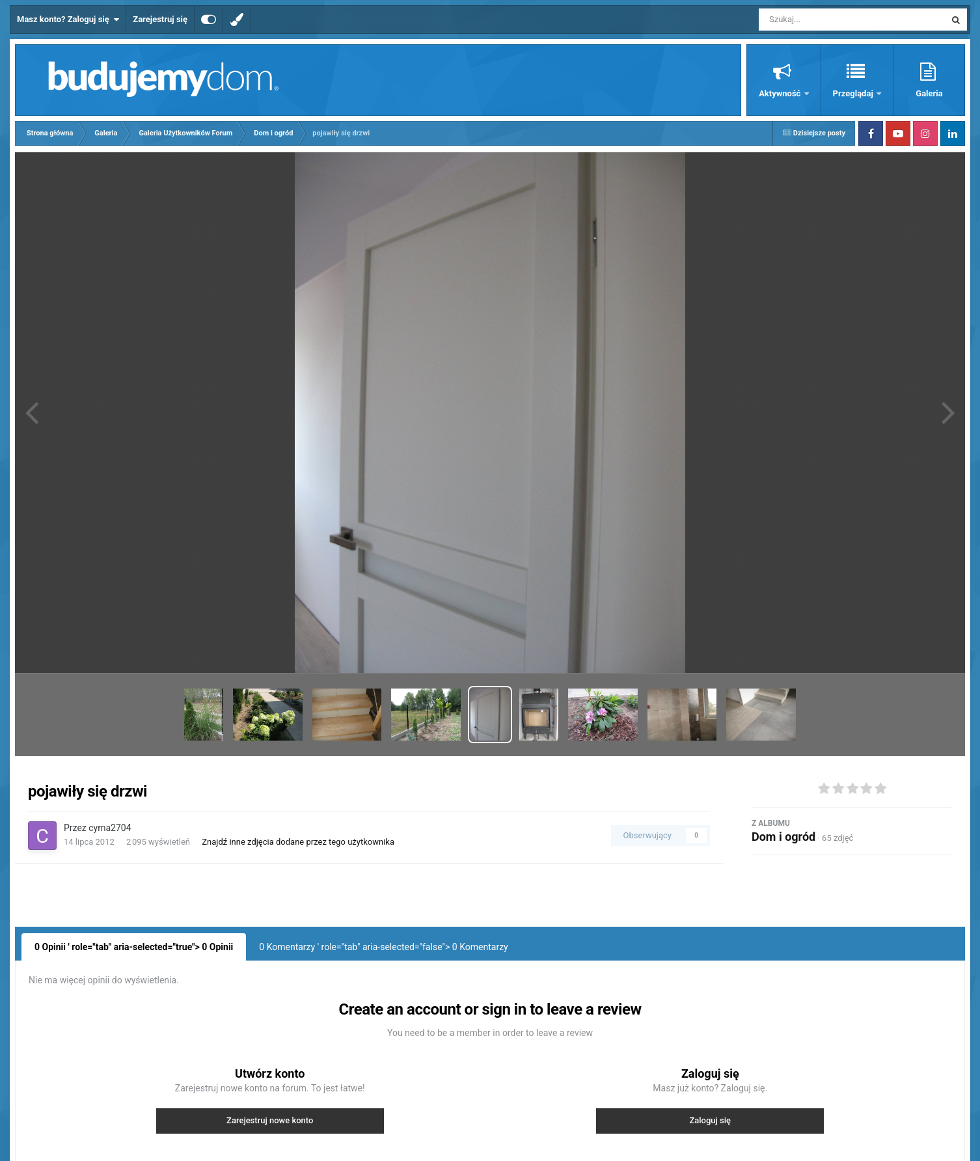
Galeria (929, 93)
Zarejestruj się (160, 19)
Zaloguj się (710, 1120)
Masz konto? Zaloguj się (68, 19)
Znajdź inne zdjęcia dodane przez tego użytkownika (298, 842)
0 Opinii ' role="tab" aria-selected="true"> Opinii (133, 947)
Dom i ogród (783, 836)
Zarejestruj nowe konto (269, 1120)
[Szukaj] (822, 19)
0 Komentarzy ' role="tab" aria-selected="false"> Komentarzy (383, 947)
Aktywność (780, 93)
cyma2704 (109, 828)
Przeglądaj (854, 93)
